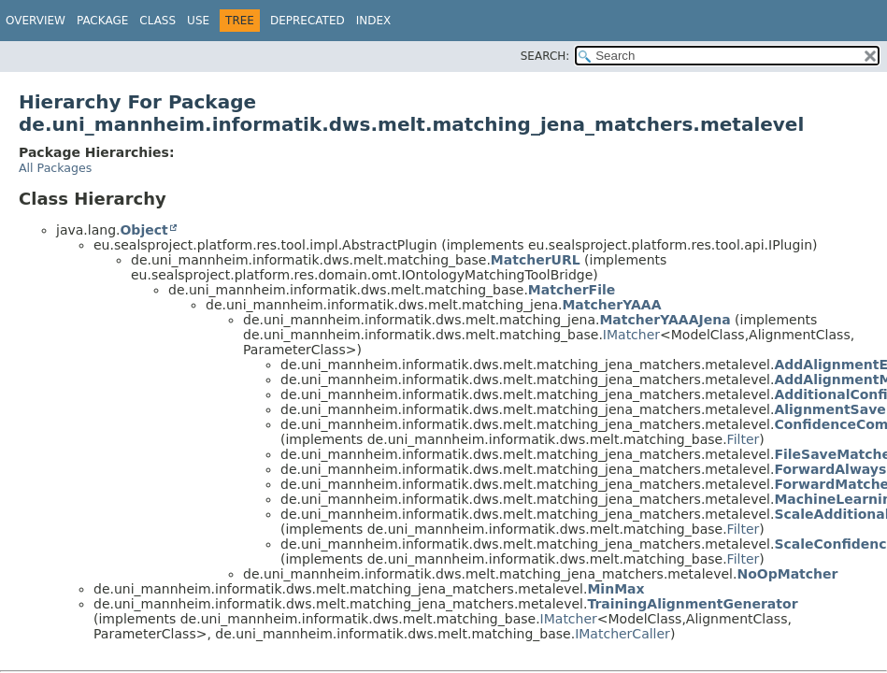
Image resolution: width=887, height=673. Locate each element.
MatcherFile (571, 289)
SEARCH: (545, 56)
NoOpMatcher (787, 573)
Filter (743, 439)
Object (143, 229)
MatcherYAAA (611, 304)
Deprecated (307, 20)
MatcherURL (535, 259)
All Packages (55, 168)
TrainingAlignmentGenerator (692, 603)
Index (374, 20)
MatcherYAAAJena (664, 319)
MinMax (615, 588)
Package (102, 20)
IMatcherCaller (622, 633)
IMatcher (631, 334)
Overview (35, 20)
